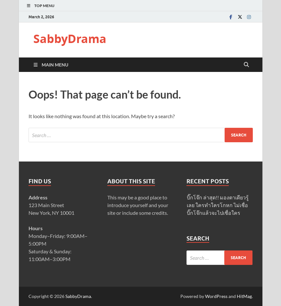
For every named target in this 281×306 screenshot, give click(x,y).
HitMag (244, 296)
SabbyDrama (69, 39)
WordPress (216, 296)
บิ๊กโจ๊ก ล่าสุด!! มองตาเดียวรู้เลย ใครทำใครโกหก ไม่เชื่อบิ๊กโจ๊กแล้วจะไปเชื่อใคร (218, 205)
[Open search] (246, 64)
